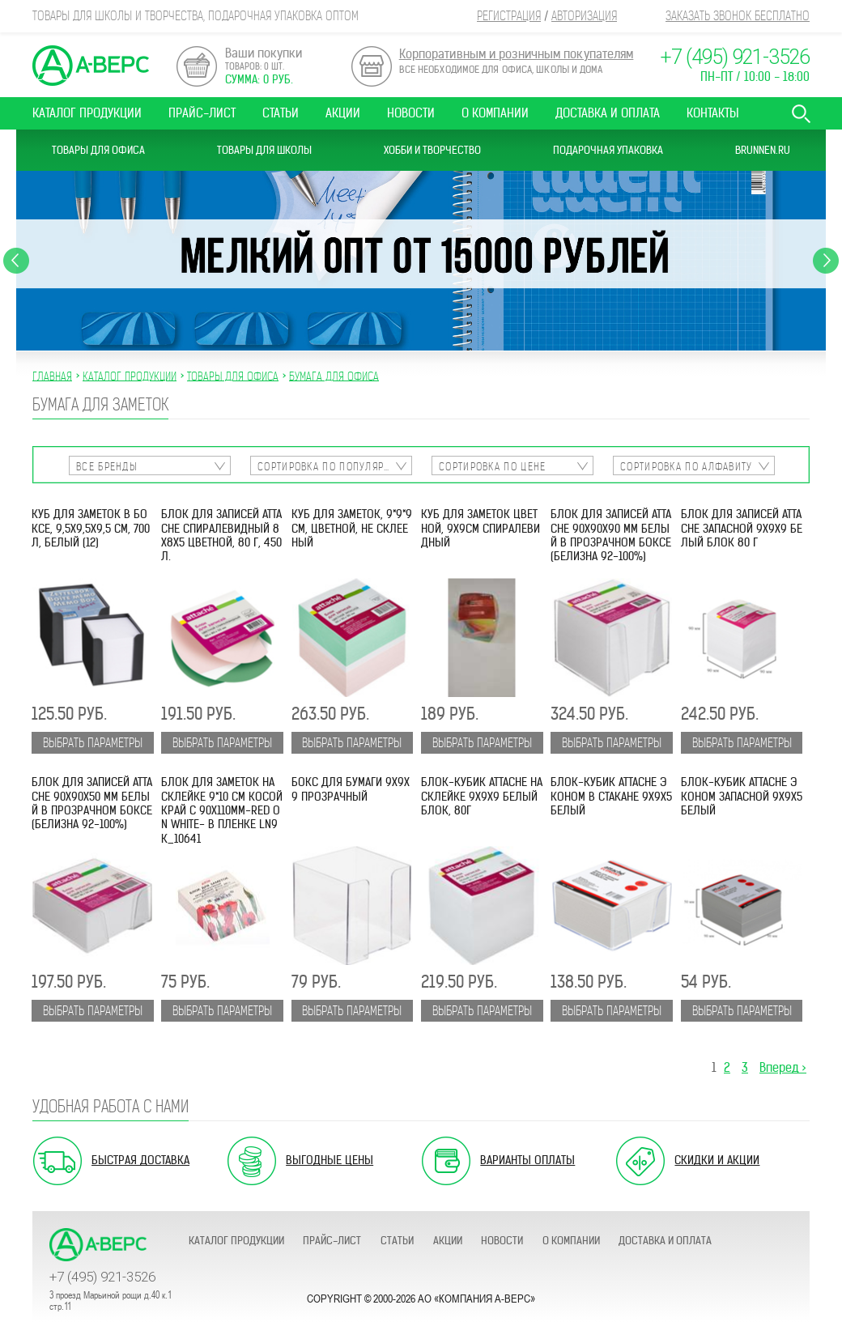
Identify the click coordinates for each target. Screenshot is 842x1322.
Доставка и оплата (607, 113)
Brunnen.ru (762, 150)
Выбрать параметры (92, 742)
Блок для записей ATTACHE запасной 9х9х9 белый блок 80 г (741, 529)
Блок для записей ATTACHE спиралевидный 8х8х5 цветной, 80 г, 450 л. (221, 535)
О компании (495, 113)
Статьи (280, 113)
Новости (411, 113)
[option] (421, 261)
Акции (342, 113)
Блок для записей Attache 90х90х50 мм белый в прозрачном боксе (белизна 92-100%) (92, 803)
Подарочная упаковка (608, 150)
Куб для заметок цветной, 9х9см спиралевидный (480, 529)
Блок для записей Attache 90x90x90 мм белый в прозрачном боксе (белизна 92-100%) (611, 535)
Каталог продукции (87, 113)
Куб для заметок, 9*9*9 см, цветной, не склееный (351, 529)
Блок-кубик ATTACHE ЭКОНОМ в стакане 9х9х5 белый (611, 797)
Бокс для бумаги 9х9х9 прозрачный (350, 789)
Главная (52, 375)
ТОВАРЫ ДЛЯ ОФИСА (233, 375)
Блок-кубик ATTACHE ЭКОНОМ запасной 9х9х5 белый (741, 797)
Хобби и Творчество (432, 150)
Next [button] (826, 261)
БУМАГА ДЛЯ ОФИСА (334, 375)
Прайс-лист (202, 113)
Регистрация (509, 15)
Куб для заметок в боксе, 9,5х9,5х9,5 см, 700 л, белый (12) (91, 529)
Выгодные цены (329, 1160)
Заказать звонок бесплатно (738, 15)
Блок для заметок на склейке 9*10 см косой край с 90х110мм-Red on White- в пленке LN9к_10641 (222, 810)
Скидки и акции (716, 1160)
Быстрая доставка (140, 1160)
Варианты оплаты (527, 1160)
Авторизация (584, 15)
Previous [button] (16, 261)
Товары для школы (264, 150)
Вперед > (782, 1067)
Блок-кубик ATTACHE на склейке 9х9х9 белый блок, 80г (481, 797)
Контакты (713, 113)
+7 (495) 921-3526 (735, 57)
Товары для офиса (98, 150)
